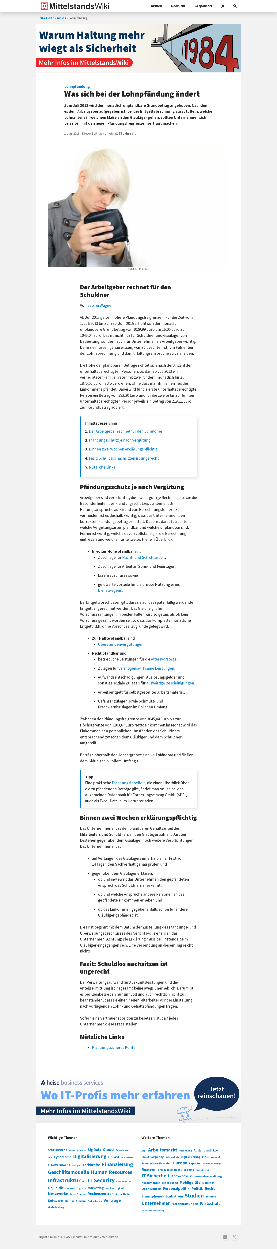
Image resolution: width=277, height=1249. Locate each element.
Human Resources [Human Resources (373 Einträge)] (111, 1172)
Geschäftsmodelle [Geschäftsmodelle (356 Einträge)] (68, 1172)
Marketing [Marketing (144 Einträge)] (96, 1188)
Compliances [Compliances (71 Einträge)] (123, 1150)
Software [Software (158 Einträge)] (55, 1200)
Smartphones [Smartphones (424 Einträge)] (153, 1196)
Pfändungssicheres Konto (114, 1047)
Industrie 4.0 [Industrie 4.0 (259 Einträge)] (202, 1169)
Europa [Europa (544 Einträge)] (180, 1163)
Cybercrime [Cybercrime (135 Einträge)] (62, 1157)
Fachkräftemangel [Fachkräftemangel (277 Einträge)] (212, 1163)
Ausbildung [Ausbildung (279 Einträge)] (185, 1150)
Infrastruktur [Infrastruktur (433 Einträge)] (64, 1181)
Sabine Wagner (100, 305)
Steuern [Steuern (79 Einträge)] (81, 1201)
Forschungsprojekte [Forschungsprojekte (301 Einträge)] (169, 1170)
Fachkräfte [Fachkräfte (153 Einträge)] (91, 1165)
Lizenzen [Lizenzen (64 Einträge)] (70, 1188)
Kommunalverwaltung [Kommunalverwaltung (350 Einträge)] (206, 1176)
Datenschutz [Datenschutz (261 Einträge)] (172, 1157)
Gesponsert (203, 6)
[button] (235, 6)
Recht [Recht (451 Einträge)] (210, 1188)
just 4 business (52, 1237)
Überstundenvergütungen (120, 644)
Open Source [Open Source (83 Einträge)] (78, 1194)
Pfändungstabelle (127, 783)
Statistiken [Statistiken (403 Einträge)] (174, 1196)
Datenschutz (73, 1237)
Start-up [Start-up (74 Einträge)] (69, 1201)
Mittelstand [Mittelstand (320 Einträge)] (170, 1183)
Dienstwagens (110, 590)
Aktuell (156, 6)
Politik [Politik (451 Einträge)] (197, 1188)
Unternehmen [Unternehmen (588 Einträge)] (156, 1203)
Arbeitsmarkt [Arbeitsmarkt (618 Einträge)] (162, 1150)
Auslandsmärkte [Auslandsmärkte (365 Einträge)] (206, 1150)
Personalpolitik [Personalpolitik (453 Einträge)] (176, 1188)
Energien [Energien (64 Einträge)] (76, 1165)
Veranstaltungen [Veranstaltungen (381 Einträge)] (185, 1203)
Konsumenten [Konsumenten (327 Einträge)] (151, 1183)
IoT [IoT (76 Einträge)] (84, 1181)
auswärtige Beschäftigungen (170, 683)
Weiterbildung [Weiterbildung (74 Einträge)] (56, 1207)
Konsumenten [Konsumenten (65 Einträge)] (123, 1181)
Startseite (47, 18)
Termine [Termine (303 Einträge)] (211, 1197)
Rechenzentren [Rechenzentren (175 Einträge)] (100, 1194)
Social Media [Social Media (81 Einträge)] (122, 1194)
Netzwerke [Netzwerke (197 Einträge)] (58, 1194)
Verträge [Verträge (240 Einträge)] (112, 1200)
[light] (223, 6)
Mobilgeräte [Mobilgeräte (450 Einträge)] (190, 1182)
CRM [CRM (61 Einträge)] (50, 1157)
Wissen (61, 18)
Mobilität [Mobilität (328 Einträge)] (208, 1183)
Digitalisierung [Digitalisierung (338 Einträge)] (90, 1156)
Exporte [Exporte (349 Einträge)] (194, 1163)
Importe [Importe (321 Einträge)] (189, 1170)
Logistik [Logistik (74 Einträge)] (81, 1188)
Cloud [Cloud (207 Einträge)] (108, 1150)
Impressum (91, 1237)
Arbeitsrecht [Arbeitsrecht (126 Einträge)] (57, 1149)
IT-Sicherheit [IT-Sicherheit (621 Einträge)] (156, 1175)
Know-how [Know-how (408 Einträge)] (179, 1176)
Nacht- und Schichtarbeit (143, 557)
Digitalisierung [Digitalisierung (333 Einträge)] (190, 1157)
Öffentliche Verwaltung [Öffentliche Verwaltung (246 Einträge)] (153, 1210)
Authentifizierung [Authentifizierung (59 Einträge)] (77, 1150)
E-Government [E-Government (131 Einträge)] (59, 1165)
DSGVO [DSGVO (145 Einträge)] (113, 1157)
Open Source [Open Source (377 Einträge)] (151, 1188)
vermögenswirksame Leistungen (146, 668)
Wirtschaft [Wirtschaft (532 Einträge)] (210, 1203)
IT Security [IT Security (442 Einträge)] (101, 1181)
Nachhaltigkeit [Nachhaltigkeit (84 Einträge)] (114, 1188)
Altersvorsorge (163, 659)
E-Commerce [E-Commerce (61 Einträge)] (127, 1157)
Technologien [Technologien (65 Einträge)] (94, 1201)
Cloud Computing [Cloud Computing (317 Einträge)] (153, 1157)
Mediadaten (110, 1237)
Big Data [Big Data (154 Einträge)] (94, 1149)
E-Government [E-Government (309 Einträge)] (211, 1157)
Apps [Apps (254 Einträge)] (144, 1150)
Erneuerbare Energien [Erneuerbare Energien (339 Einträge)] (156, 1163)
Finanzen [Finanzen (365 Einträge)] (148, 1169)
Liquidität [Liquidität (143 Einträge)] (56, 1188)
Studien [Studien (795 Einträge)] (194, 1196)
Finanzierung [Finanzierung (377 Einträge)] (117, 1164)
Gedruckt (178, 6)
